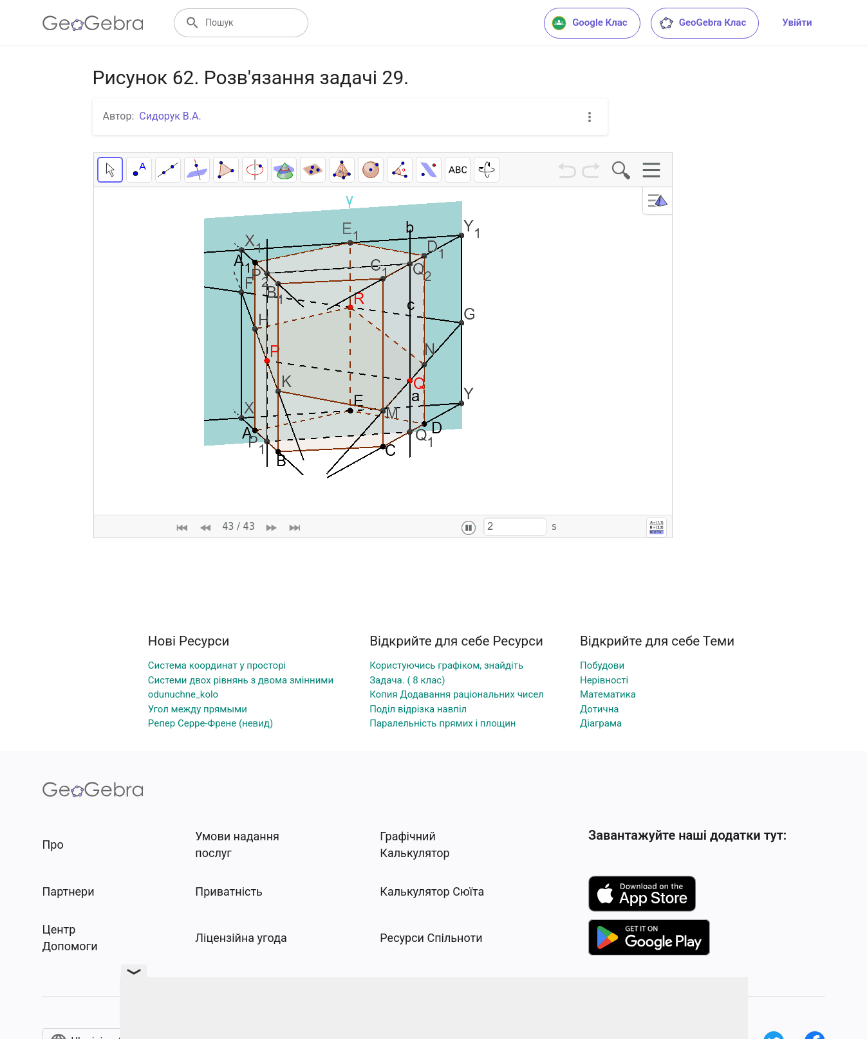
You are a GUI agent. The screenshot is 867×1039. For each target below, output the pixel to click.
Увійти (797, 22)
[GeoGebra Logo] (93, 23)
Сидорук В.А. (170, 116)
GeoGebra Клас (702, 23)
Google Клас (590, 23)
